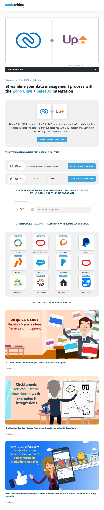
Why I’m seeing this (75, 65)
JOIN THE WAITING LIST (52, 139)
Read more (10, 368)
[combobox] (63, 210)
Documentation (15, 69)
